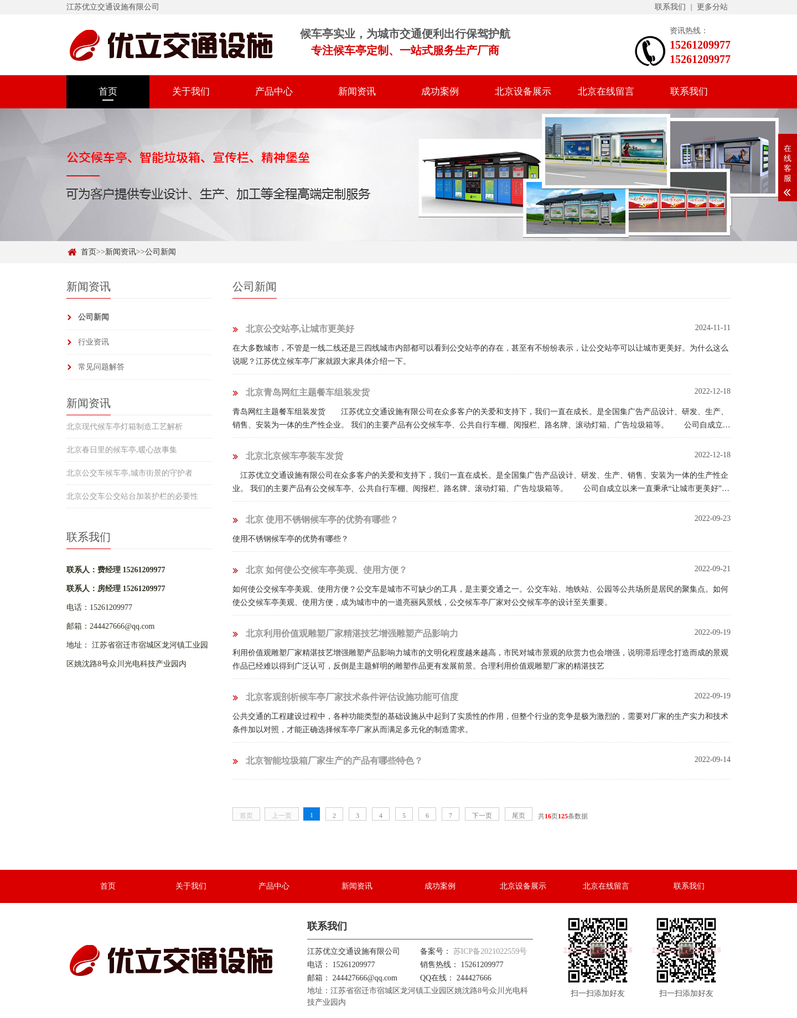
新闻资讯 (357, 91)
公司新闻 (160, 252)
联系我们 (670, 7)
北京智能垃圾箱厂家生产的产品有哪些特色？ (327, 760)
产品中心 (274, 91)
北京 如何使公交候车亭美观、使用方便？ (319, 570)
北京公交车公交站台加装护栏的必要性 (132, 496)
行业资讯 (93, 342)
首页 (108, 91)
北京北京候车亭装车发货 (287, 456)
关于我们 (191, 91)
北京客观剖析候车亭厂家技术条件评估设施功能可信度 (345, 697)
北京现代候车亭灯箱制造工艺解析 (124, 426)
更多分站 (712, 7)
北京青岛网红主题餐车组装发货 (301, 392)
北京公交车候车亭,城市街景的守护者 (129, 473)
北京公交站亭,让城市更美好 (293, 328)
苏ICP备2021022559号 (490, 951)
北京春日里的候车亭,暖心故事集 (121, 450)
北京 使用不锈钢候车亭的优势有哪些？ (315, 519)
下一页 (482, 815)
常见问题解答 (101, 367)
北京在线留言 (606, 91)
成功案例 (440, 91)
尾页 (518, 815)
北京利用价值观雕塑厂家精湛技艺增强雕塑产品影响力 (345, 633)
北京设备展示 (523, 91)
